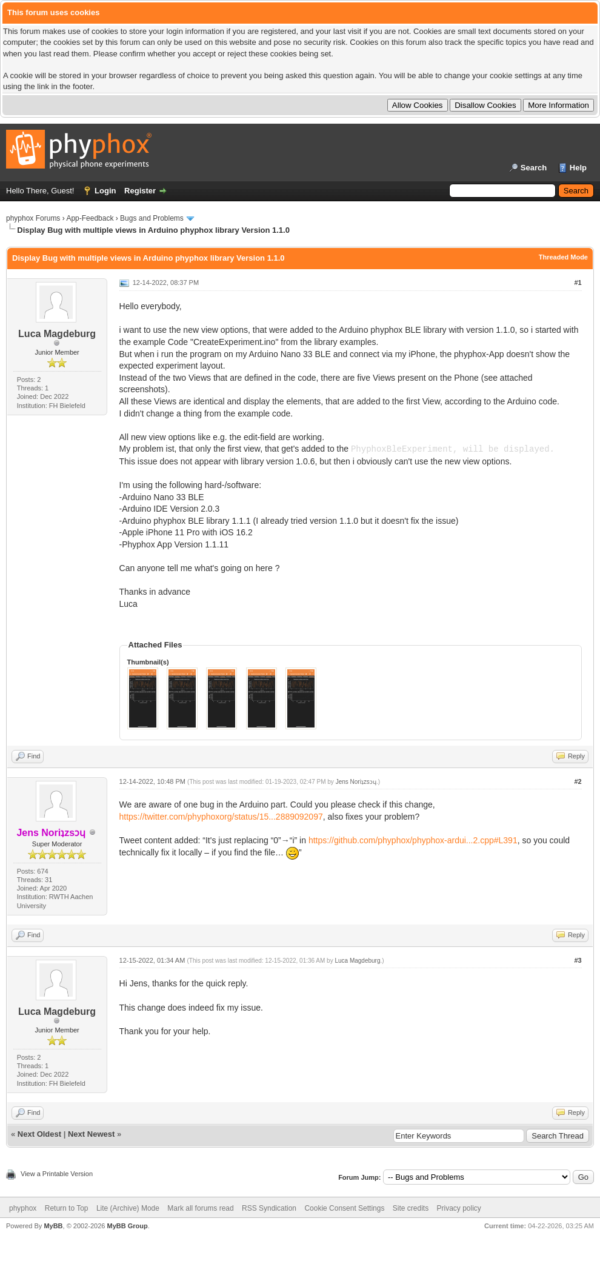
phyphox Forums (33, 218)
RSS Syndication (269, 1208)
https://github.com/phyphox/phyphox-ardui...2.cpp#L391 (413, 840)
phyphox (22, 1208)
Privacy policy (459, 1208)
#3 (577, 960)
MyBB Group (127, 1225)
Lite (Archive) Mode (127, 1208)
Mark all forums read (200, 1208)
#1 (577, 282)
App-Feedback (89, 218)
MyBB (53, 1225)
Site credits (410, 1208)
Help (578, 167)
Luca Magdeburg (57, 334)
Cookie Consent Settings (344, 1208)
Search (534, 167)
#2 (577, 781)
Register (140, 190)
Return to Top (66, 1208)
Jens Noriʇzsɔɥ (356, 781)
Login (105, 190)
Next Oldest (39, 1134)
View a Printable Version (57, 1173)
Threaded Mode (563, 257)
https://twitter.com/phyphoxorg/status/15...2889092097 (221, 816)
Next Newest (91, 1134)
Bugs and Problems (152, 218)
